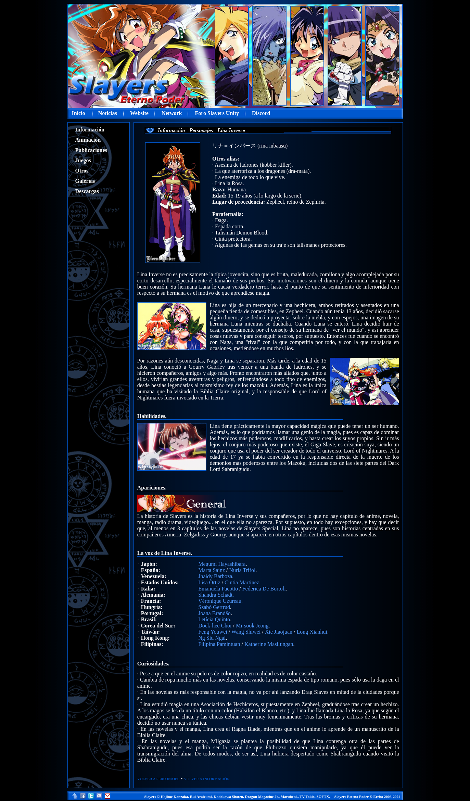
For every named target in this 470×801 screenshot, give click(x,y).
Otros (82, 171)
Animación (88, 140)
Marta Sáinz (211, 570)
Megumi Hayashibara (221, 564)
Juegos (83, 160)
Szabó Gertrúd (214, 607)
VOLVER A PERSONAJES (158, 779)
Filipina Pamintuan (219, 644)
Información (89, 129)
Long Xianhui (312, 632)
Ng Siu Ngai (212, 638)
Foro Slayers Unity (217, 113)
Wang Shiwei (246, 632)
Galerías (85, 181)
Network (172, 113)
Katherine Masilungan (268, 644)
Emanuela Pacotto (218, 589)
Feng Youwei (212, 632)
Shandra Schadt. (216, 595)
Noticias (107, 113)
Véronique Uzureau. (220, 601)
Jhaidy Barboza (215, 576)
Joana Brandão (214, 613)
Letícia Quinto (214, 619)
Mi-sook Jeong (252, 625)
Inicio (78, 113)
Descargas (87, 191)
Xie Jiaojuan (278, 632)
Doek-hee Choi (214, 625)
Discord (261, 113)
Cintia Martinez (242, 582)
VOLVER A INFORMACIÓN (206, 779)
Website (139, 113)
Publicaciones (91, 150)
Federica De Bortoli (264, 589)
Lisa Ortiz (209, 582)
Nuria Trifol (242, 570)
